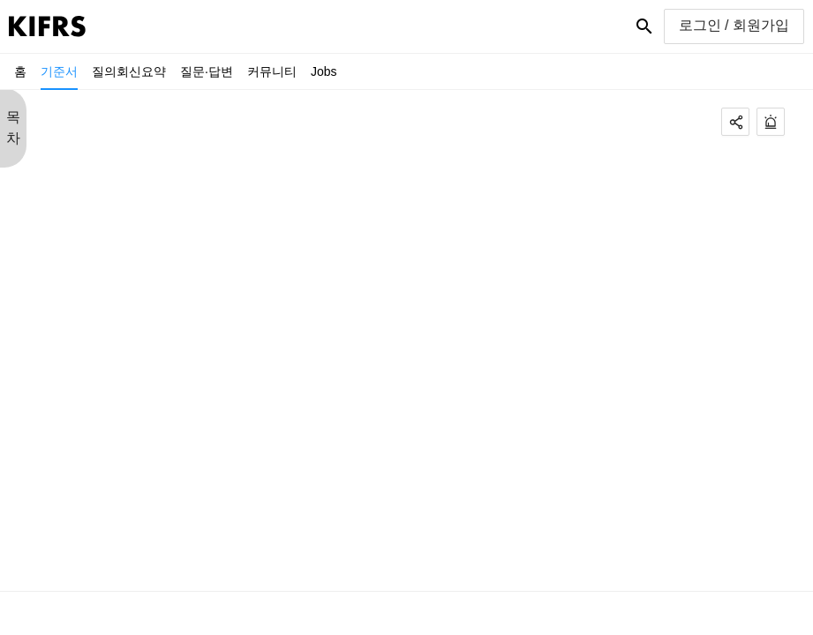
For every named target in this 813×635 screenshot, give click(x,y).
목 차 (13, 127)
